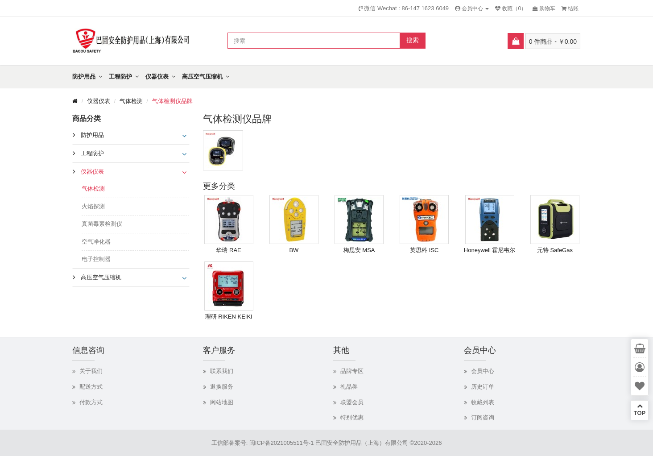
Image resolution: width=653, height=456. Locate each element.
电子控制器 (96, 259)
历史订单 (482, 386)
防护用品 (83, 76)
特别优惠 (352, 417)
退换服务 (221, 386)
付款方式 (91, 402)
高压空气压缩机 (202, 76)
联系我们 (221, 371)
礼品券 (349, 386)
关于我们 (91, 371)
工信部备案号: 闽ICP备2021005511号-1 (262, 442)
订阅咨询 (482, 417)
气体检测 (131, 101)
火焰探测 (93, 206)
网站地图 (221, 402)
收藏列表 (482, 402)
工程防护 (120, 76)
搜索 (412, 40)
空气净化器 (96, 241)
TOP (639, 409)
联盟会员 (352, 402)
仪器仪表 (157, 76)
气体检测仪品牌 (172, 101)
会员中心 (482, 371)
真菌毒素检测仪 (102, 223)
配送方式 (91, 386)
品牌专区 (352, 371)
